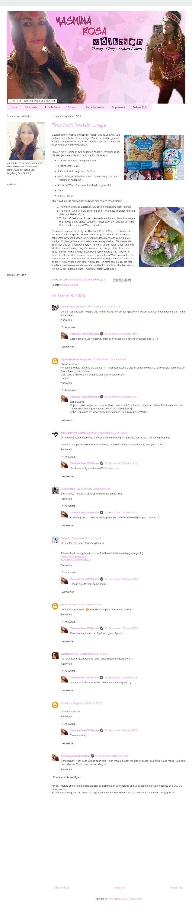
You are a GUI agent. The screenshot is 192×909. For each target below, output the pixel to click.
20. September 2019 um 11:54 (121, 333)
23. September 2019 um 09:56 (121, 628)
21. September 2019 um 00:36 (93, 488)
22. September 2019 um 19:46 (111, 756)
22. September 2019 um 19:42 (121, 463)
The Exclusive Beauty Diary (77, 432)
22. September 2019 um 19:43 (121, 512)
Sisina (64, 703)
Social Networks (95, 107)
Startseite (119, 887)
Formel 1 (73, 107)
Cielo (64, 538)
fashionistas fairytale (73, 306)
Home (14, 107)
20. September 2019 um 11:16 (103, 306)
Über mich (31, 107)
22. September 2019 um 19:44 (121, 579)
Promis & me (52, 107)
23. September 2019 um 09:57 (121, 730)
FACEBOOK (67, 560)
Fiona (64, 604)
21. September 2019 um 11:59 (85, 604)
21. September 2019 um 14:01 (92, 653)
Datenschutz (140, 107)
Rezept (64, 284)
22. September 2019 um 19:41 (121, 396)
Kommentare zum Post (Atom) (125, 898)
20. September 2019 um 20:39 (110, 432)
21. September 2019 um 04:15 (84, 538)
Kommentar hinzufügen (66, 777)
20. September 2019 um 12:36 (109, 359)
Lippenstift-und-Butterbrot (76, 359)
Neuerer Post (62, 887)
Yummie (73, 284)
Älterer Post (176, 887)
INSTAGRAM (83, 560)
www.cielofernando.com (74, 556)
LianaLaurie (68, 653)
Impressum (118, 107)
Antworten (66, 320)
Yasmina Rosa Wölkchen (84, 333)
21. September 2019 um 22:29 (85, 703)
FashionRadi (68, 488)
